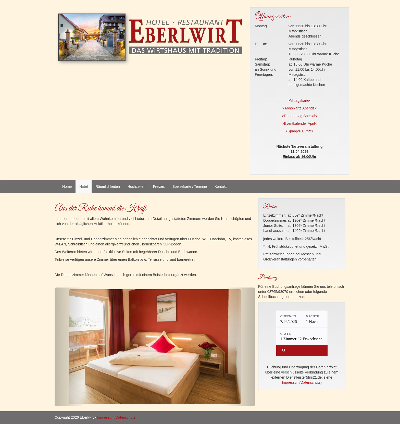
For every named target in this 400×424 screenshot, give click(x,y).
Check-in (288, 316)
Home (67, 186)
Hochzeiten (136, 186)
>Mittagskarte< (299, 100)
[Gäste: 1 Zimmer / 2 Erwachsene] (302, 336)
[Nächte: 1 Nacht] (315, 319)
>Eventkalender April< (299, 123)
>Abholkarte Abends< (299, 108)
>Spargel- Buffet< (299, 131)
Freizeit (159, 186)
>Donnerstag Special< (299, 116)
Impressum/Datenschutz (301, 382)
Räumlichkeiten (107, 186)
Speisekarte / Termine (189, 186)
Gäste (285, 333)
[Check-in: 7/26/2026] (289, 319)
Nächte (312, 316)
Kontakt (221, 186)
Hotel (83, 186)
